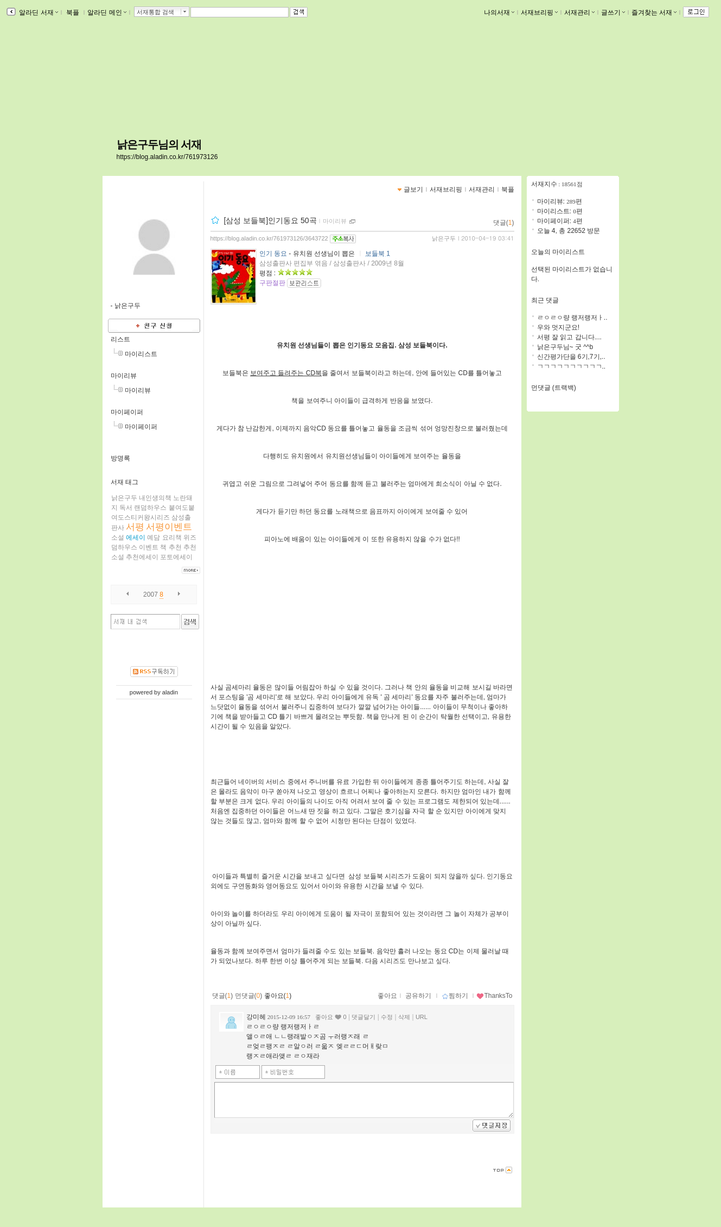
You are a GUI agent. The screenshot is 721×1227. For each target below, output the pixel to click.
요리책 (172, 537)
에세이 (135, 537)
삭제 (404, 1017)
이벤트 (148, 547)
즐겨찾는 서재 (654, 12)
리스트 (120, 339)
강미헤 (256, 1017)
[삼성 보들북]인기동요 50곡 (270, 220)
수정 (387, 1017)
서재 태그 (124, 482)
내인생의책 (155, 498)
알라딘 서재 (37, 12)
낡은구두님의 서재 (159, 144)
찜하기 (455, 996)
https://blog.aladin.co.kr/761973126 (167, 157)
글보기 (413, 189)
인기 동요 (273, 253)
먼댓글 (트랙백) (553, 387)
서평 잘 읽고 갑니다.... (569, 337)
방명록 (120, 458)
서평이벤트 (169, 527)
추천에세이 (142, 557)
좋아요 (387, 996)
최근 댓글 (545, 300)
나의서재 (499, 12)
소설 (117, 537)
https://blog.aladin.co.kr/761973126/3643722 (269, 238)
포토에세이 (176, 557)
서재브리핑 (539, 12)
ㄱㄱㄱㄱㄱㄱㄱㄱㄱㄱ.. (571, 366)
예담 (153, 537)
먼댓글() (249, 996)
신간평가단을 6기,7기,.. (571, 356)
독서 (125, 507)
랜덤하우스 (150, 507)
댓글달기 (363, 1017)
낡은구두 (124, 498)
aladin (170, 692)
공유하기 (418, 996)
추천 (175, 547)
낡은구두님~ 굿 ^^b (565, 347)
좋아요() (278, 996)
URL (422, 1017)
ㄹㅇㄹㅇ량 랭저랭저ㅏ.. (572, 317)
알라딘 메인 (106, 12)
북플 (73, 12)
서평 (135, 527)
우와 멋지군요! (558, 327)
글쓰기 (613, 12)
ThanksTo (494, 996)
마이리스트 (141, 354)
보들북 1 (377, 253)
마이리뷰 (124, 376)
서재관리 (579, 12)
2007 (150, 594)
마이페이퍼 (127, 412)
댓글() (503, 222)
